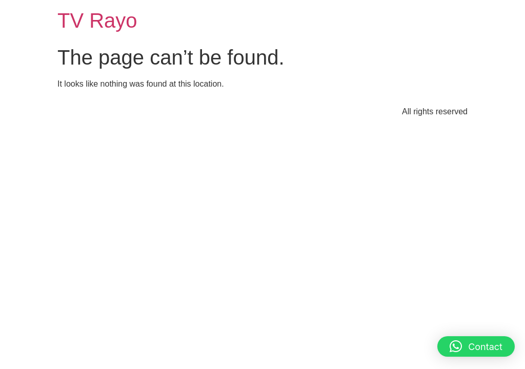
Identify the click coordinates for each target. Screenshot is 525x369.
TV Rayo (97, 20)
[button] (476, 346)
